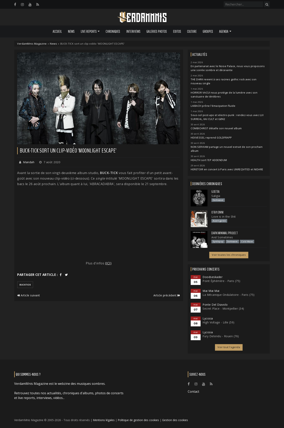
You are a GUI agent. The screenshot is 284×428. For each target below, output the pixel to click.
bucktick (25, 284)
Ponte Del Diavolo (215, 304)
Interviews (133, 31)
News (71, 31)
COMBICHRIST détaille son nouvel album (216, 128)
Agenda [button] (223, 31)
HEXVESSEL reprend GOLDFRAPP (211, 137)
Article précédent (166, 295)
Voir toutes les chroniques (229, 255)
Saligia (215, 196)
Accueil (57, 31)
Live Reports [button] (89, 31)
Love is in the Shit (223, 216)
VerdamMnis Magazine (32, 43)
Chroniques (113, 31)
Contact (193, 391)
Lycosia (208, 318)
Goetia (215, 191)
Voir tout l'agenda (229, 347)
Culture (192, 31)
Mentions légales (104, 420)
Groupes (208, 31)
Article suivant (28, 295)
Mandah (28, 162)
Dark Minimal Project (224, 233)
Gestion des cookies (175, 420)
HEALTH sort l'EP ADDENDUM (209, 160)
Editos (177, 31)
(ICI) (108, 263)
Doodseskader (212, 277)
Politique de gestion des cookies (138, 420)
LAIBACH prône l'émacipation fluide (213, 106)
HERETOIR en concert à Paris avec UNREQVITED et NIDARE (227, 169)
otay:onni (217, 212)
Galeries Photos (157, 31)
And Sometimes (222, 237)
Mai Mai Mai (211, 291)
